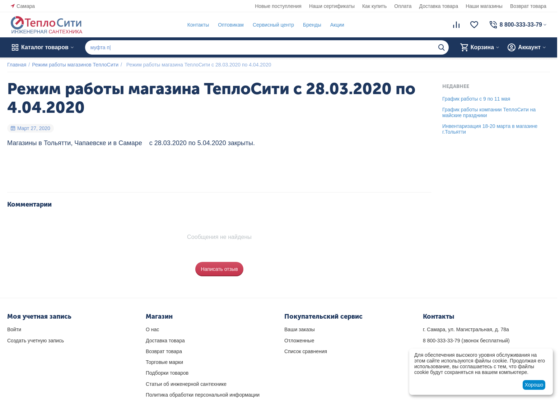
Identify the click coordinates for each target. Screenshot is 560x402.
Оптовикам (231, 25)
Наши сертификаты (332, 6)
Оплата (402, 6)
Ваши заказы (299, 329)
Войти (14, 329)
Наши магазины (484, 6)
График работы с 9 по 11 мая (476, 99)
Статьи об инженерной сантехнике (186, 384)
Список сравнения (305, 351)
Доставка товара (438, 6)
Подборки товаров (167, 373)
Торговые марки (164, 362)
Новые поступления (278, 6)
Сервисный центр (273, 25)
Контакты (198, 25)
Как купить (374, 6)
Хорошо (534, 385)
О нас (152, 329)
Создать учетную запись (35, 340)
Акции (337, 25)
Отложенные (299, 340)
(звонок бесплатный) (466, 340)
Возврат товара (528, 6)
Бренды (312, 25)
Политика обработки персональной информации (203, 395)
